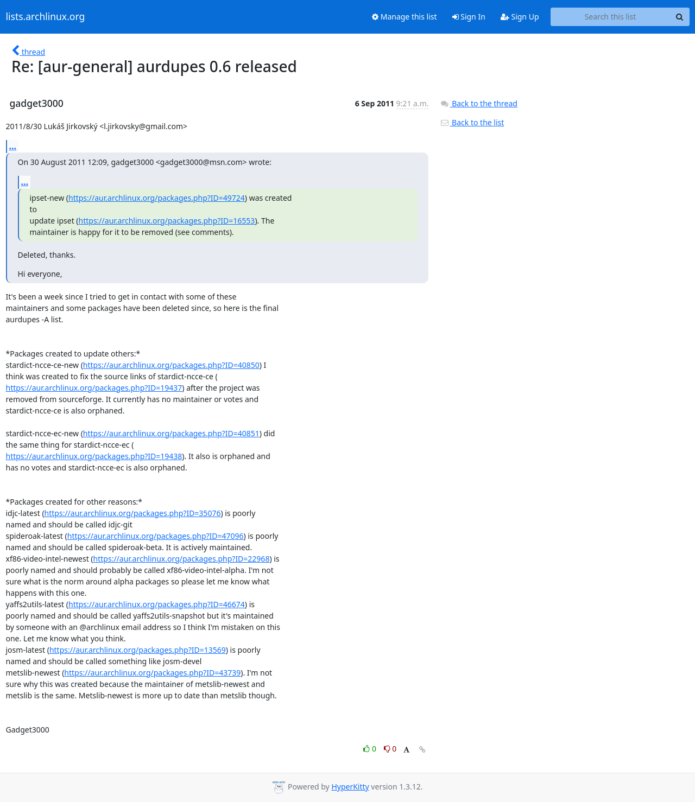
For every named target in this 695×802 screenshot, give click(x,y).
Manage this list (404, 16)
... (13, 146)
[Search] (680, 17)
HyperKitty (350, 786)
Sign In (468, 16)
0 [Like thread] (370, 748)
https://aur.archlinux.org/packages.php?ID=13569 (137, 650)
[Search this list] (611, 17)
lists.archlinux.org (45, 16)
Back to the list (472, 122)
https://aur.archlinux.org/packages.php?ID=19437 (94, 388)
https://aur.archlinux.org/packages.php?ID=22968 (181, 558)
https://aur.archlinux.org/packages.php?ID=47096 (155, 536)
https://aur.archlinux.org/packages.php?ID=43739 (152, 672)
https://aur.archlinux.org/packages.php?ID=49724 (156, 198)
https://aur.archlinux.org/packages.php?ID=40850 (171, 365)
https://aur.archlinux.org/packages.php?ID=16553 (167, 220)
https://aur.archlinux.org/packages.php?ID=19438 (94, 456)
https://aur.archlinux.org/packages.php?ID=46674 (156, 604)
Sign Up (520, 16)
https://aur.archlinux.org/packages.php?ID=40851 (171, 433)
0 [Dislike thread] (390, 748)
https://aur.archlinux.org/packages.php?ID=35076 (133, 513)
